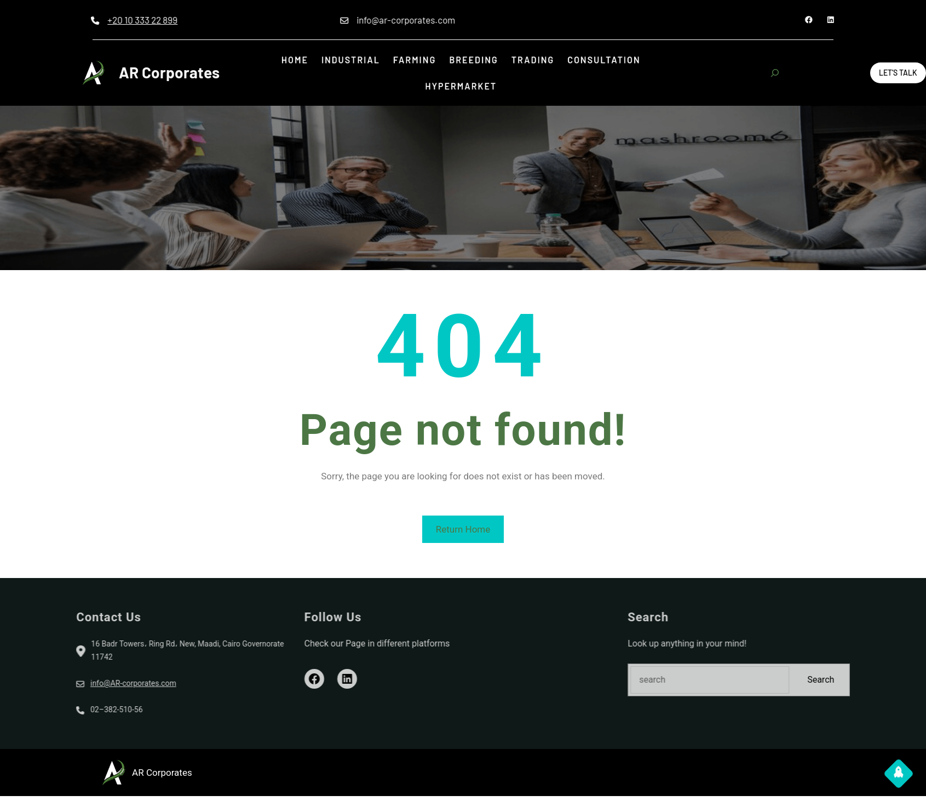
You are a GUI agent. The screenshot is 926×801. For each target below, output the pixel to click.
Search (896, 679)
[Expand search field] (774, 72)
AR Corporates (169, 72)
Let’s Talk (898, 72)
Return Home (463, 529)
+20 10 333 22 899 (94, 19)
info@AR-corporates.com (58, 683)
